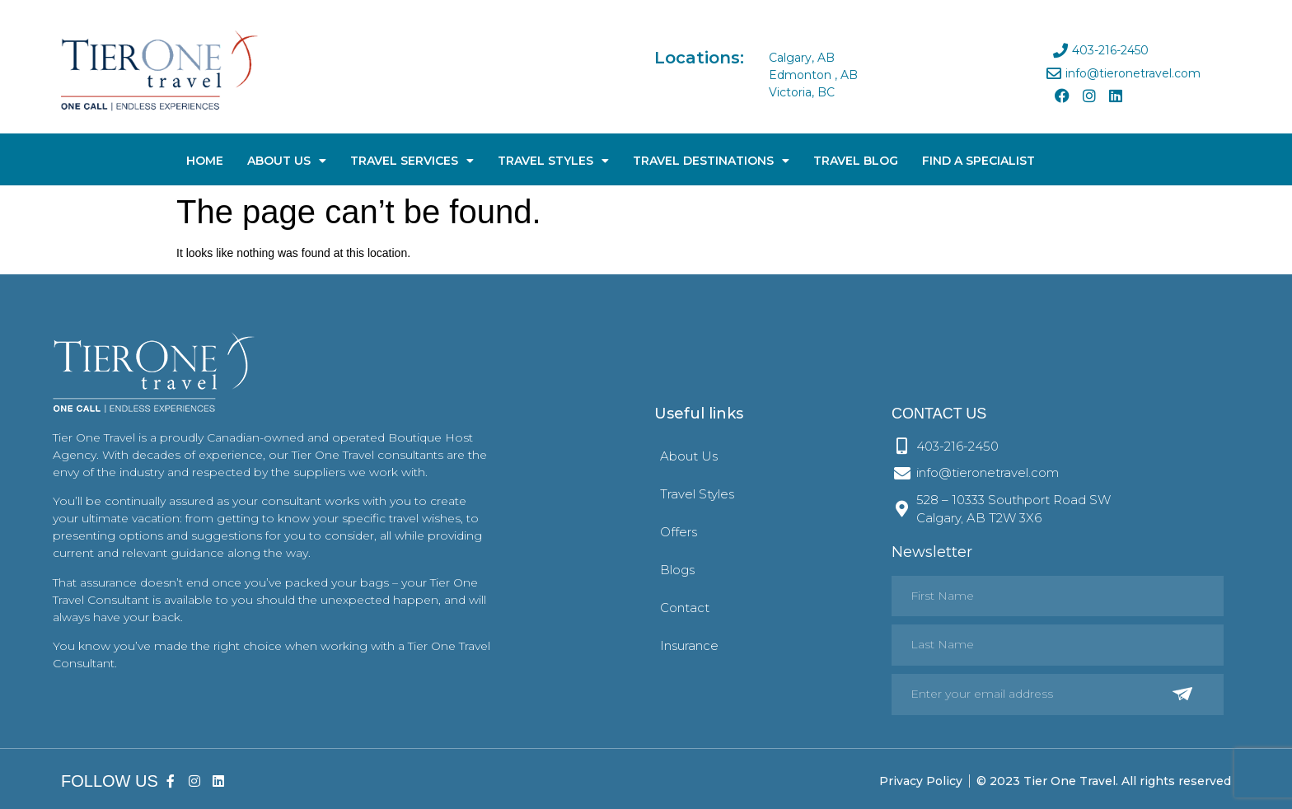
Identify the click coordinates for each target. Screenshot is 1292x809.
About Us (286, 161)
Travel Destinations (711, 161)
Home (204, 160)
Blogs (677, 570)
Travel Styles (553, 161)
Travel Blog (855, 160)
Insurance (689, 645)
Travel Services (412, 161)
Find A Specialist (978, 160)
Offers (678, 532)
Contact (684, 607)
